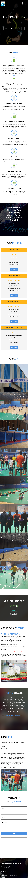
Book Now (14, 270)
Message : (14, 825)
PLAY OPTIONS (9, 28)
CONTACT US (19, 28)
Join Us (14, 230)
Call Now (14, 295)
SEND (14, 833)
